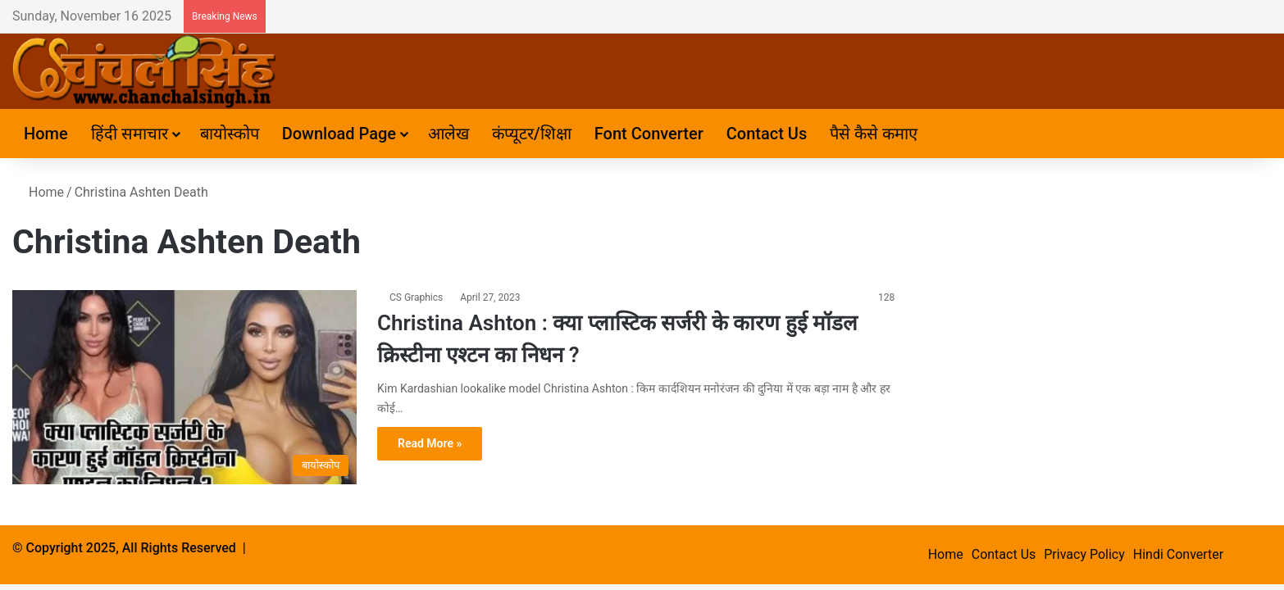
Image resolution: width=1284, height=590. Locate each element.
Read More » (430, 443)
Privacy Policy (1084, 554)
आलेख (448, 133)
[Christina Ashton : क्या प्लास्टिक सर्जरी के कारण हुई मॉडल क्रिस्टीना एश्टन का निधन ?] (184, 387)
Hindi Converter (1178, 554)
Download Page (339, 133)
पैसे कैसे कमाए (873, 133)
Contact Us (766, 133)
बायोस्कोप (229, 133)
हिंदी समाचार (129, 133)
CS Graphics (416, 297)
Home (46, 133)
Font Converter (648, 133)
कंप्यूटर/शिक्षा (531, 133)
